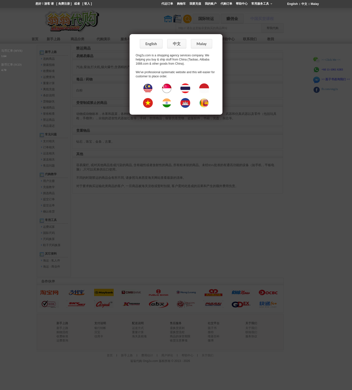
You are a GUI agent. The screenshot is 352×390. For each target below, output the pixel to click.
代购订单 (226, 3)
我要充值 (195, 3)
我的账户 (211, 3)
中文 (304, 4)
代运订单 (167, 3)
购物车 (181, 3)
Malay (315, 4)
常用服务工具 (261, 3)
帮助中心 (242, 3)
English (293, 4)
